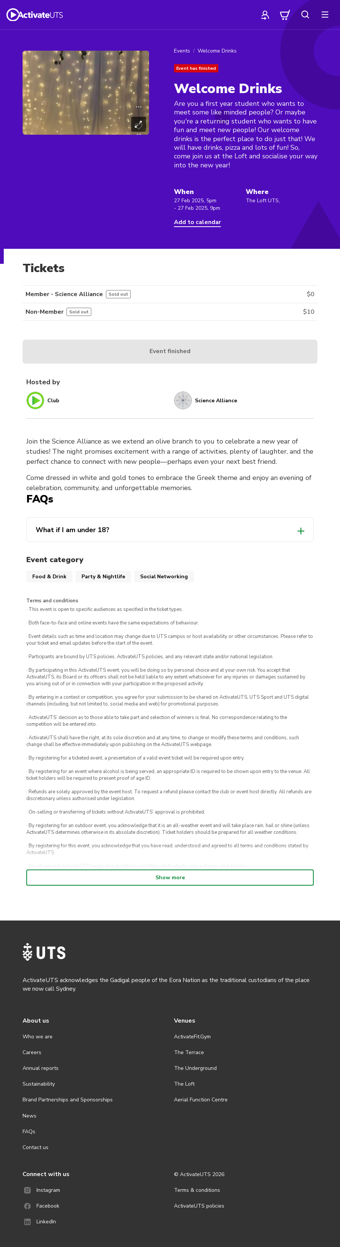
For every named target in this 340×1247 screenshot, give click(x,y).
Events (182, 50)
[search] (305, 14)
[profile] (265, 14)
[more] (325, 14)
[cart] (285, 14)
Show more (170, 877)
